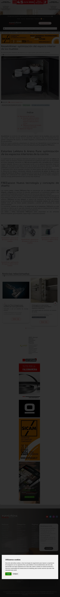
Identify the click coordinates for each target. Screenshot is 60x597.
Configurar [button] (15, 573)
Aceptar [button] (8, 573)
